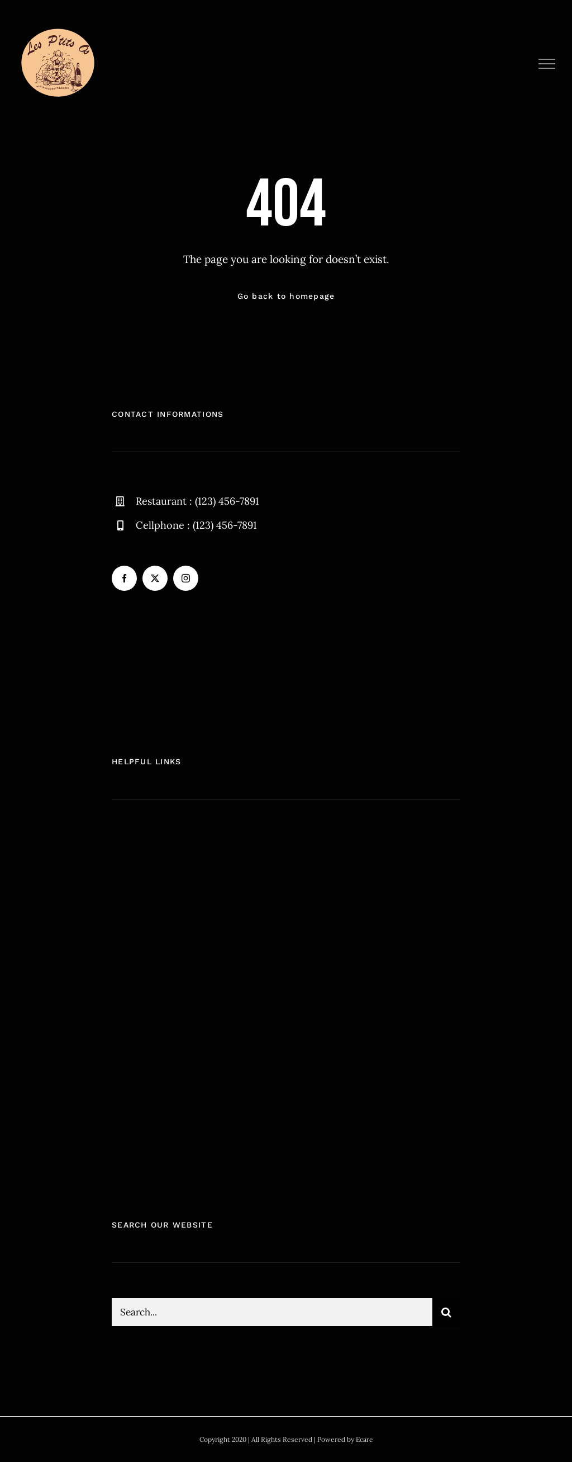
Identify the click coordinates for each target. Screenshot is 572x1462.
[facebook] (124, 578)
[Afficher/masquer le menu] (547, 64)
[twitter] (155, 578)
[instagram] (185, 578)
